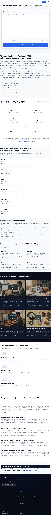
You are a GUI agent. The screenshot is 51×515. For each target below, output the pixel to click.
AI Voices (4, 496)
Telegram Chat (5, 513)
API (35, 498)
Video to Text (21, 501)
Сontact (3, 508)
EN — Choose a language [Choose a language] (8, 484)
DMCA (19, 511)
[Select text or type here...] (25, 27)
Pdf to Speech (21, 498)
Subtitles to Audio (5, 498)
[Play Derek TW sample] (13, 131)
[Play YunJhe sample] (38, 110)
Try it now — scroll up (25, 389)
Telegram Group (5, 511)
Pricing (35, 501)
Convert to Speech (25, 44)
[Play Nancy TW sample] (38, 131)
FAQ (35, 494)
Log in (44, 1)
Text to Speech (5, 494)
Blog (35, 496)
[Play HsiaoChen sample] (13, 110)
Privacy (19, 508)
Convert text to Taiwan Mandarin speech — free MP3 (16, 466)
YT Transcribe (21, 503)
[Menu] (48, 2)
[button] (18, 11)
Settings (13, 40)
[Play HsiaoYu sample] (13, 121)
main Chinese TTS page (33, 77)
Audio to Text (21, 494)
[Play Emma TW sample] (38, 121)
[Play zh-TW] (4, 162)
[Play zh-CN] (4, 164)
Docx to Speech (21, 496)
